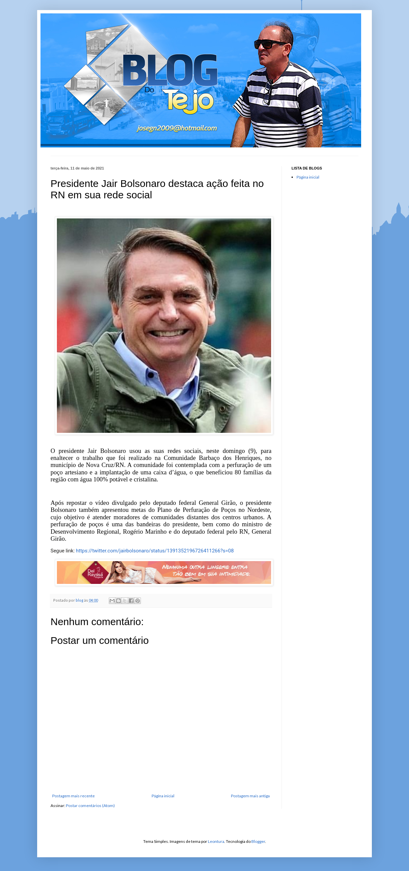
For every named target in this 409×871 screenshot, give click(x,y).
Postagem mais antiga (250, 795)
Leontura (216, 841)
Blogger (258, 841)
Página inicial (163, 795)
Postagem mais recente (73, 795)
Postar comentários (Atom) (90, 805)
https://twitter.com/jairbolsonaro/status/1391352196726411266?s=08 (155, 551)
